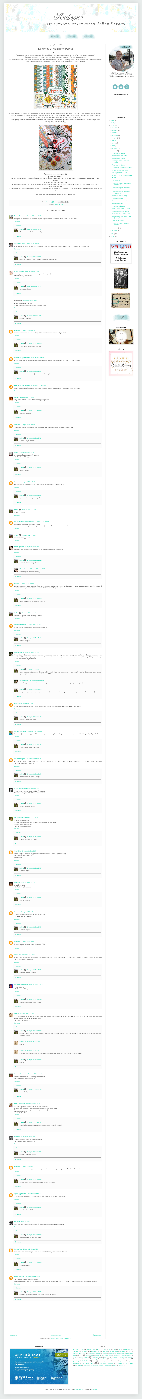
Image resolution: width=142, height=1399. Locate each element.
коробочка (116, 1355)
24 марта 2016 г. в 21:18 (34, 638)
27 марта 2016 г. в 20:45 (28, 1136)
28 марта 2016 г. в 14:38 (30, 1249)
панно (94, 1361)
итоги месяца (89, 1355)
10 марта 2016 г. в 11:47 (28, 330)
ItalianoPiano (18, 1249)
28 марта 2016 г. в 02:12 (28, 1166)
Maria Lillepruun (19, 1277)
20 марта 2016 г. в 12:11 (34, 560)
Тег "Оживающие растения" (120, 178)
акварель (75, 1351)
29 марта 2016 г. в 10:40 (34, 1292)
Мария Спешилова (20, 216)
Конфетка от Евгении (118, 206)
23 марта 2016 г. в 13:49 (29, 613)
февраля (115, 228)
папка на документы (104, 1361)
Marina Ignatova (19, 546)
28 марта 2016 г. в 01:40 (32, 1041)
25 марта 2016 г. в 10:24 (34, 803)
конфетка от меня (58, 204)
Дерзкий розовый (117, 198)
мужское (86, 1359)
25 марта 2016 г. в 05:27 (37, 680)
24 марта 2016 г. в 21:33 (33, 759)
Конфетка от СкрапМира (119, 155)
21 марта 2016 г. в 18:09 (34, 598)
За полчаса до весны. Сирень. (121, 208)
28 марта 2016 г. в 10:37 (28, 1221)
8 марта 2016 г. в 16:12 (34, 216)
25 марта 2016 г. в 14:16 (28, 882)
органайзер (76, 1361)
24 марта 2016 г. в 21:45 (34, 774)
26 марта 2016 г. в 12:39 (34, 999)
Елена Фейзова (19, 271)
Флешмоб (127, 1349)
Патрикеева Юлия (20, 624)
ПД (114, 1349)
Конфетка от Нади (117, 203)
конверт (97, 1355)
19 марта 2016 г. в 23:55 (32, 546)
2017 (112, 122)
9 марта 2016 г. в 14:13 (34, 257)
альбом (84, 1351)
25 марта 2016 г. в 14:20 (28, 941)
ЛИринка (17, 1221)
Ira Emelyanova (19, 652)
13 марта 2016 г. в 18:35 (28, 424)
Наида (16, 452)
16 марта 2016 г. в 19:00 (29, 509)
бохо (130, 1351)
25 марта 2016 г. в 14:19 (28, 912)
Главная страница (55, 1335)
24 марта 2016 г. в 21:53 (32, 788)
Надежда (17, 882)
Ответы (18, 225)
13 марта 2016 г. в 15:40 (34, 371)
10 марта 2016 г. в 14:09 (34, 343)
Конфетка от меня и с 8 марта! (121, 201)
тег (126, 1363)
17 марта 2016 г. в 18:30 (29, 535)
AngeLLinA (17, 851)
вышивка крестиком (79, 1353)
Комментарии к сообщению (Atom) (60, 1338)
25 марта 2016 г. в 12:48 (29, 851)
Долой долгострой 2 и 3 (119, 173)
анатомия (105, 1351)
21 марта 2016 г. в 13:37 (27, 583)
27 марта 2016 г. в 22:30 (34, 1089)
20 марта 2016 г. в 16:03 (37, 569)
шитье (114, 1365)
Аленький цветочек (20, 1074)
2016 (112, 125)
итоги (80, 1355)
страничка (119, 1363)
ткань (131, 1363)
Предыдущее (97, 1335)
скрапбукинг (88, 1363)
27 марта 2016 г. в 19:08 (35, 1074)
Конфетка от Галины (118, 158)
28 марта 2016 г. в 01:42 (32, 1050)
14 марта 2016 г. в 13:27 (34, 467)
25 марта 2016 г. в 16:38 (34, 927)
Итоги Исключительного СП (120, 170)
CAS (82, 1349)
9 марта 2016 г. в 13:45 (32, 271)
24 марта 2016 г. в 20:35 (25, 703)
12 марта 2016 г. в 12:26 (38, 385)
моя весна (122, 1357)
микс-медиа (84, 1357)
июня (114, 143)
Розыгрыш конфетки (118, 165)
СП (119, 1349)
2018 (112, 120)
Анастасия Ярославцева (22, 358)
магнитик (75, 1357)
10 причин (75, 1349)
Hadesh (16, 1014)
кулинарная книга (126, 1355)
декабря (115, 127)
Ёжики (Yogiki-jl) (19, 1103)
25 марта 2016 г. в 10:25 (34, 836)
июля (114, 140)
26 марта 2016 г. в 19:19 (27, 1014)
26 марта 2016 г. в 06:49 (36, 984)
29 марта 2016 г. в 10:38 (34, 1059)
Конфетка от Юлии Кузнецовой (121, 214)
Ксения (16, 397)
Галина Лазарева (20, 759)
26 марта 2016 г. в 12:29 (34, 970)
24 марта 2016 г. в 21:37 (34, 744)
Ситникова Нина (19, 243)
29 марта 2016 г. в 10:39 (34, 1207)
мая (113, 145)
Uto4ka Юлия (18, 818)
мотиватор (114, 1357)
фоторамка (78, 1365)
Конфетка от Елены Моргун (120, 211)
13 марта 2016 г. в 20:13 (34, 438)
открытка (85, 1361)
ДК (104, 1349)
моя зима (130, 1357)
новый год (103, 1359)
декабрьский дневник (95, 1353)
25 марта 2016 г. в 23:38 (27, 955)
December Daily (90, 1349)
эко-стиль (121, 1365)
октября (115, 133)
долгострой (120, 1353)
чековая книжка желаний (97, 1365)
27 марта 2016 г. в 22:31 (34, 1122)
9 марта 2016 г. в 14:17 (34, 286)
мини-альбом (97, 1357)
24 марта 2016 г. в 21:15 (34, 731)
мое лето (106, 1357)
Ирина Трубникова (20, 1194)
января (114, 230)
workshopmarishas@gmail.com (24, 521)
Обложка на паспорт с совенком (122, 167)
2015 (112, 234)
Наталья (17, 955)
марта (114, 151)
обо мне (127, 1359)
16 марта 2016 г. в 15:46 (28, 482)
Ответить (17, 221)
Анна (16, 703)
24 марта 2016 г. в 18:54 (32, 652)
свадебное (76, 1363)
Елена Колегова (19, 788)
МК (109, 1349)
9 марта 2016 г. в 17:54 (34, 316)
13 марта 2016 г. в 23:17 (26, 452)
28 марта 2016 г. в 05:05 (34, 1194)
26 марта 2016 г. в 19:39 (34, 1031)
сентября (115, 135)
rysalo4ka (17, 1136)
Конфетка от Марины (118, 153)
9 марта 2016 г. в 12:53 (32, 243)
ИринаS (16, 583)
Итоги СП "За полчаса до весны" (122, 175)
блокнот (122, 1351)
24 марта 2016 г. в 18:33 (34, 624)
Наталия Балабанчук (21, 984)
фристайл (86, 1365)
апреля (114, 148)
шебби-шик (108, 1365)
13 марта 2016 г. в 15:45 (34, 410)
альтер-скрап (95, 1351)
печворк (115, 1361)
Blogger (94, 1389)
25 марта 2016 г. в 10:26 (34, 689)
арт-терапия (114, 1351)
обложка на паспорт (116, 1359)
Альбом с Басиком (117, 220)
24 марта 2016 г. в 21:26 (34, 717)
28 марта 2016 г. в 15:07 (32, 1277)
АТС (98, 1349)
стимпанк (110, 1363)
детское (111, 1353)
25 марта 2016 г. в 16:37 (34, 868)
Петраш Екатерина (20, 731)
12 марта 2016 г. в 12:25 (38, 358)
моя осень (78, 1359)
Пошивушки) (116, 180)
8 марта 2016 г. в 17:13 (34, 229)
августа (114, 138)
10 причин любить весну (119, 195)
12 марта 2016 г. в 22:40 (27, 397)
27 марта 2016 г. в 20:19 (32, 1103)
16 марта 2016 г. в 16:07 (34, 495)
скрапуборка (103, 1363)
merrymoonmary (79, 1389)
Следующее (13, 1335)
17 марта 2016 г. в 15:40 (42, 521)
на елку (94, 1359)
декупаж (105, 1353)
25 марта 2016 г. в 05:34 (30, 818)
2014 (112, 236)
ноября (114, 130)
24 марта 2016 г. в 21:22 (34, 669)
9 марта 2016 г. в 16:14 (30, 300)
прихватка (122, 1361)
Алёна (22, 229)
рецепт (129, 1361)
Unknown (17, 330)
